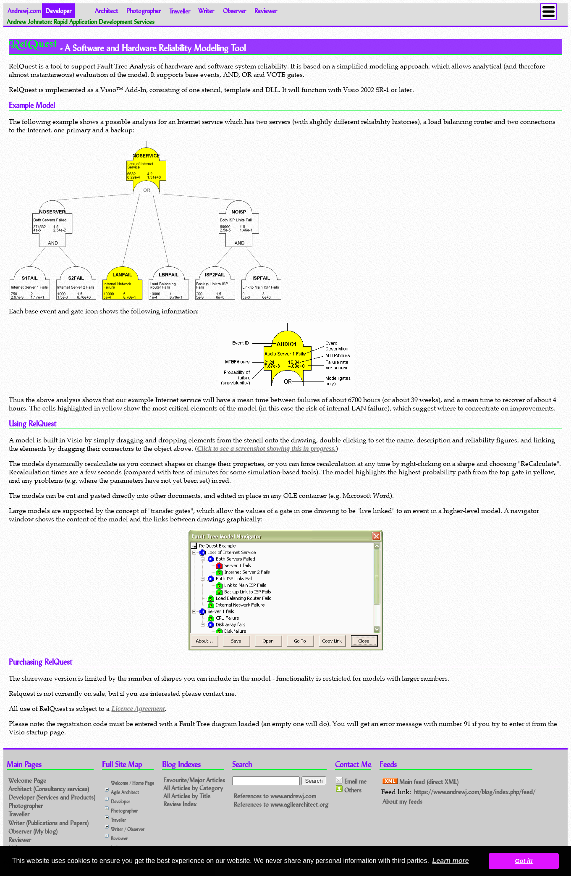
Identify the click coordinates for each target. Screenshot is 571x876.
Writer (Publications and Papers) (48, 823)
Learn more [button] (450, 860)
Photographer (143, 11)
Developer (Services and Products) (51, 797)
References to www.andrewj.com (275, 796)
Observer (234, 11)
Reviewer (265, 11)
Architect (106, 11)
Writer (206, 11)
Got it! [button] (524, 861)
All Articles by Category (193, 788)
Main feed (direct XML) (420, 782)
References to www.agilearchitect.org (281, 805)
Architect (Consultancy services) (48, 789)
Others (348, 790)
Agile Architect (125, 792)
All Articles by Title (186, 796)
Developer (120, 801)
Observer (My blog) (33, 831)
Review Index (179, 804)
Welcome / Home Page (132, 783)
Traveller (179, 11)
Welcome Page (27, 780)
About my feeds (402, 801)
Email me (351, 781)
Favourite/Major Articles (194, 780)
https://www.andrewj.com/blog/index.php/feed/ (474, 792)
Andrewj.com (24, 11)
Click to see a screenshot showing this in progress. (266, 448)
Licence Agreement (138, 708)
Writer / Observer (127, 829)
